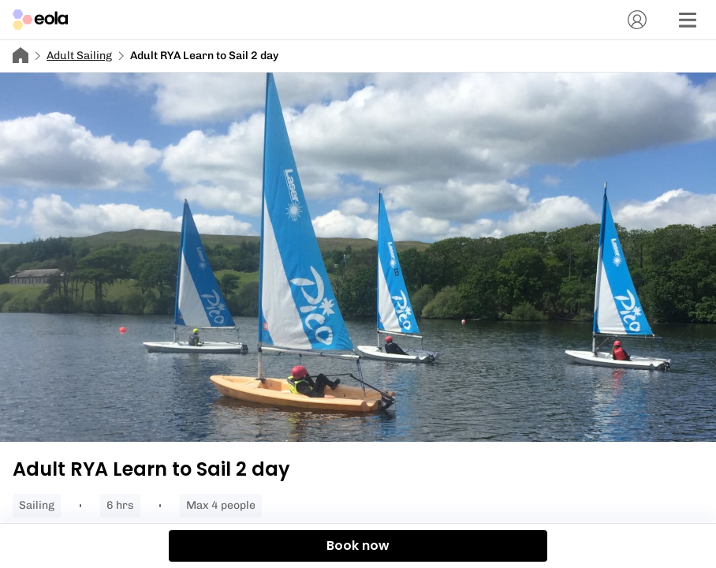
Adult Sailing (79, 55)
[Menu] (687, 20)
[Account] (637, 20)
